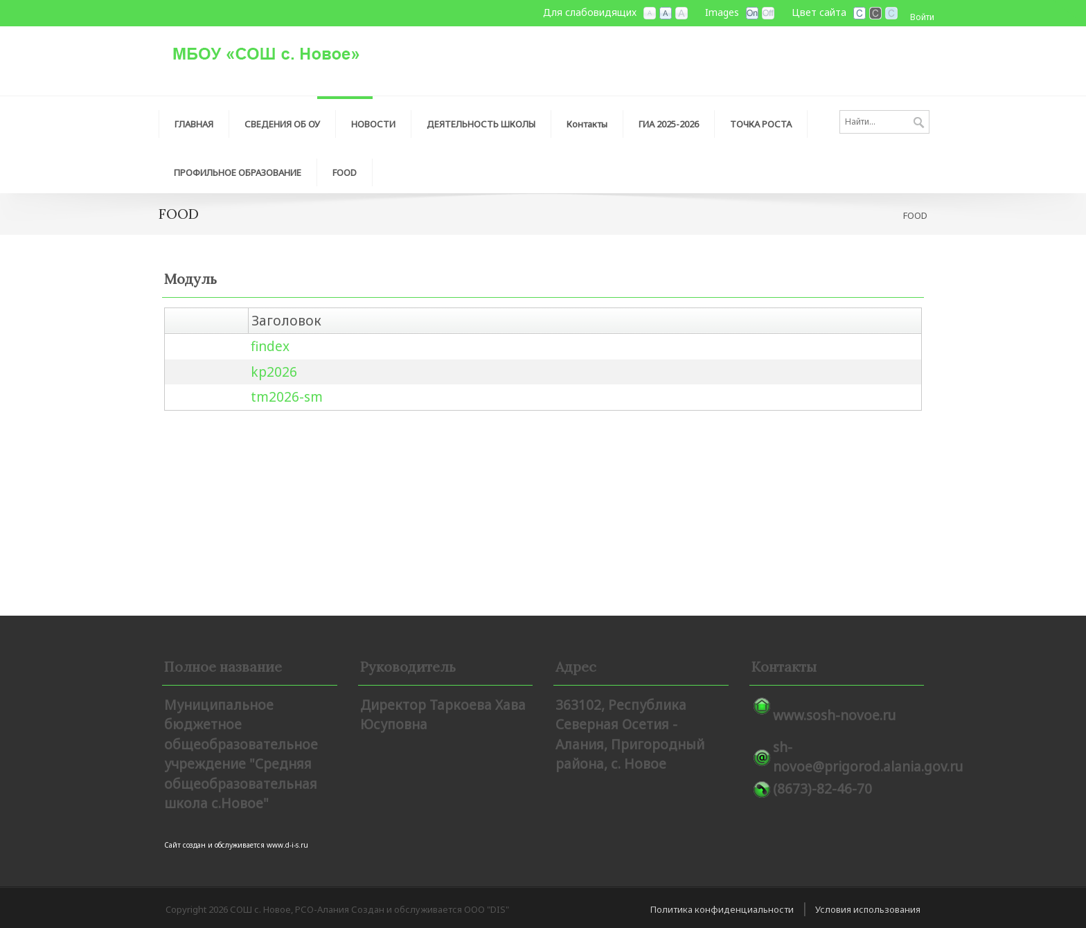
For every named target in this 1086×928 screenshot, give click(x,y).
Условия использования (867, 909)
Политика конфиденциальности (722, 909)
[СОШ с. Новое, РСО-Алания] (297, 53)
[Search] (884, 122)
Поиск (918, 123)
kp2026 (274, 372)
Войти (922, 17)
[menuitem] (194, 120)
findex (270, 346)
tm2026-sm (287, 397)
